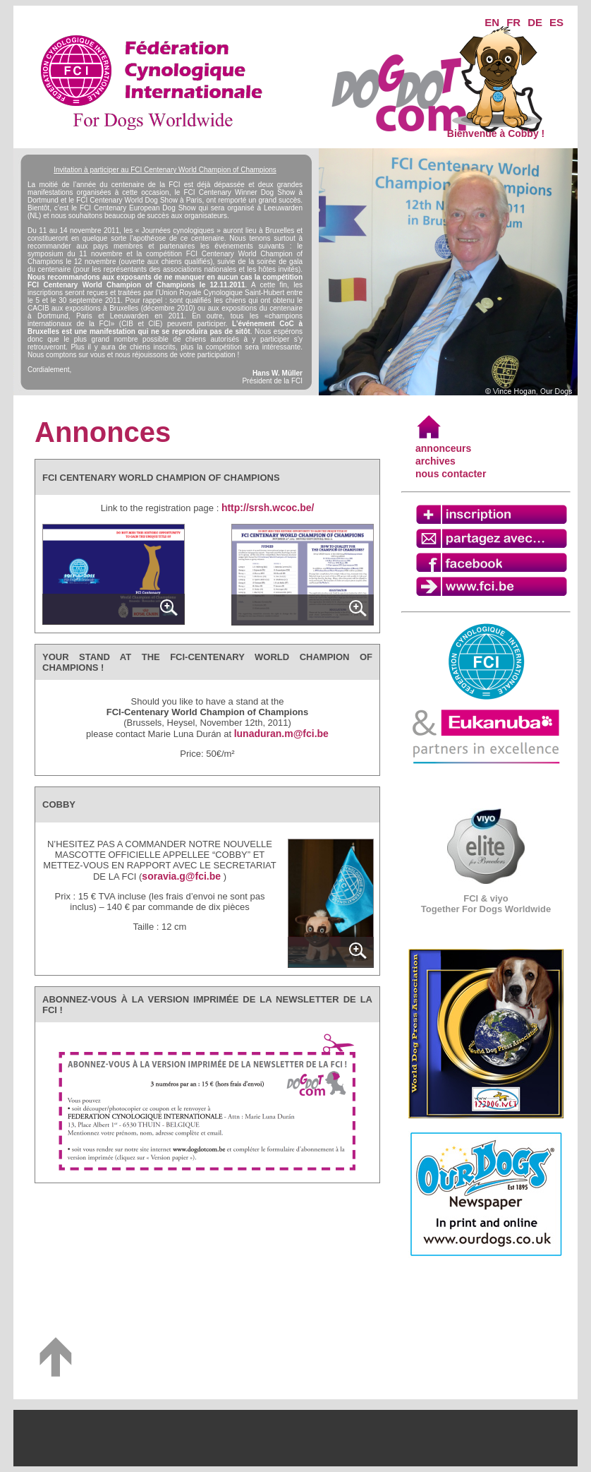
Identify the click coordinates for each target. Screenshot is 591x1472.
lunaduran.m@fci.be (281, 733)
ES (556, 22)
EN (492, 22)
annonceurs (443, 448)
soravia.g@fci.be (181, 876)
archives (435, 461)
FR (513, 22)
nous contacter (450, 473)
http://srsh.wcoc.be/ (267, 507)
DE (535, 22)
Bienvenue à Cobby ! (495, 129)
